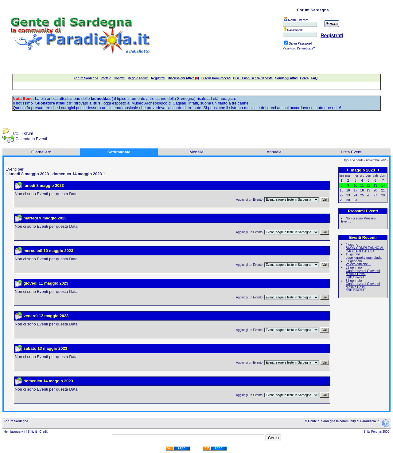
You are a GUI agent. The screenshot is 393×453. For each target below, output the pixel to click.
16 (348, 190)
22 (341, 195)
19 (368, 190)
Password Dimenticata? (299, 48)
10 (355, 185)
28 (383, 195)
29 (341, 200)
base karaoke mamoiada (364, 257)
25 (362, 195)
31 (355, 200)
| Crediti (43, 431)
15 (341, 190)
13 (375, 185)
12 (368, 185)
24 (355, 195)
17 (355, 190)
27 (375, 195)
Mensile (196, 152)
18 (362, 190)
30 (348, 200)
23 (348, 195)
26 (368, 195)
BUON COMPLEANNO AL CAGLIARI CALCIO (365, 249)
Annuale (274, 152)
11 (362, 185)
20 (375, 190)
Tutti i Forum (22, 133)
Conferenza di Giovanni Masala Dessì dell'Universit (363, 274)
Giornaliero (41, 152)
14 (383, 185)
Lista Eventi (351, 152)
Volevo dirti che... (358, 264)
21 (383, 190)
